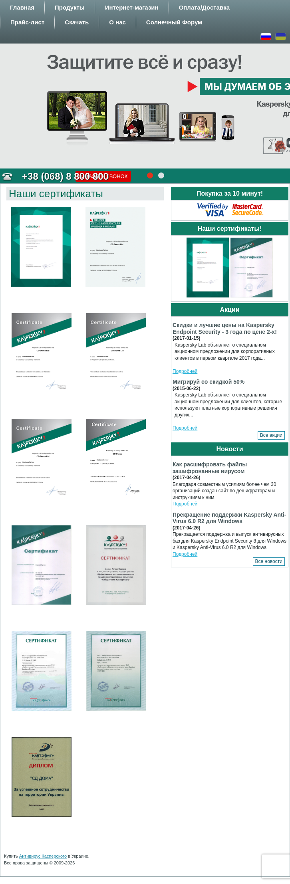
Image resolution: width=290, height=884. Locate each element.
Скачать (77, 22)
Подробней (185, 371)
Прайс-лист (27, 22)
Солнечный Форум (174, 22)
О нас (117, 22)
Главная (22, 7)
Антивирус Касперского (43, 856)
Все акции (271, 435)
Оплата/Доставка (204, 7)
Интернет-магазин (132, 7)
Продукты (70, 7)
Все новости (268, 561)
